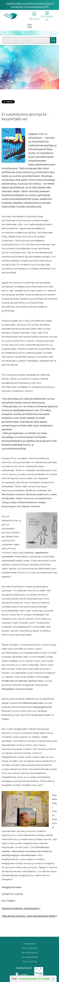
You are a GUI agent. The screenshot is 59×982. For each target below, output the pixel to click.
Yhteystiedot (29, 943)
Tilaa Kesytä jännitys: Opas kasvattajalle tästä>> (29, 916)
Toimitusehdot (29, 948)
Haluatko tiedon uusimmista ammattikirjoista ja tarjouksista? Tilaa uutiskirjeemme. (29, 5)
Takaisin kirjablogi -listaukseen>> (21, 908)
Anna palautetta (29, 957)
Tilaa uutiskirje (29, 961)
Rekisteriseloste (29, 952)
